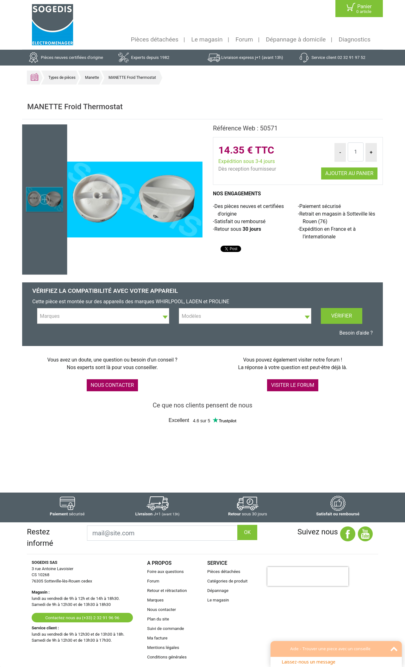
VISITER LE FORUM (292, 385)
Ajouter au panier (349, 173)
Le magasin (207, 39)
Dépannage (217, 590)
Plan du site (158, 619)
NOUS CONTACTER (112, 385)
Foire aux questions (165, 571)
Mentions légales (163, 647)
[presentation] (307, 576)
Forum (244, 39)
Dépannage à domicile (296, 39)
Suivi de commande (165, 628)
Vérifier (341, 316)
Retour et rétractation (167, 590)
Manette (92, 77)
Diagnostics (355, 39)
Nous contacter (161, 609)
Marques (155, 600)
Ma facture (157, 638)
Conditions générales (167, 657)
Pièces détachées (154, 39)
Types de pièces (62, 77)
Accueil (34, 76)
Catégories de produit (227, 581)
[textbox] (103, 316)
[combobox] (103, 316)
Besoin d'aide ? (356, 333)
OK (247, 532)
